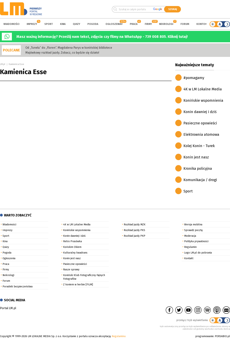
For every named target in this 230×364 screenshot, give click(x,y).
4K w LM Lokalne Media (202, 89)
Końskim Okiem (72, 247)
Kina (63, 24)
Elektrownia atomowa (201, 134)
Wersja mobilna (193, 224)
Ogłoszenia (113, 24)
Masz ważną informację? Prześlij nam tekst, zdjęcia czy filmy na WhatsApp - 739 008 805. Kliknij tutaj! (102, 36)
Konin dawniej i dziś (199, 112)
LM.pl (2, 64)
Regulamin (190, 247)
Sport (48, 24)
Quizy (76, 24)
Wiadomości (11, 24)
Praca (133, 24)
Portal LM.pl (8, 308)
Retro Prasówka (72, 241)
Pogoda (92, 24)
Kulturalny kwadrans (75, 252)
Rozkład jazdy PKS (134, 230)
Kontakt (188, 258)
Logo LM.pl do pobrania (198, 252)
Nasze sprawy (71, 269)
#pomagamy (193, 78)
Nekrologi (166, 24)
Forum (185, 24)
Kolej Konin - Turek (199, 146)
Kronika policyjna (197, 168)
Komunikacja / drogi (200, 180)
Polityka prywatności (196, 241)
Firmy (148, 24)
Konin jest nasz (196, 157)
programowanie (204, 336)
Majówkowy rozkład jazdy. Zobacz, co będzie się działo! (62, 52)
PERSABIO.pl (222, 336)
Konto (200, 24)
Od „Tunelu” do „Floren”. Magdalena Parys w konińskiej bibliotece (68, 47)
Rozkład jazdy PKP (134, 235)
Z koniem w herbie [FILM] (78, 284)
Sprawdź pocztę (193, 230)
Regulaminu (119, 336)
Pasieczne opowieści (200, 123)
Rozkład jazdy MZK (134, 224)
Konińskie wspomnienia (203, 100)
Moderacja (190, 235)
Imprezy (32, 24)
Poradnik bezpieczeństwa (17, 286)
